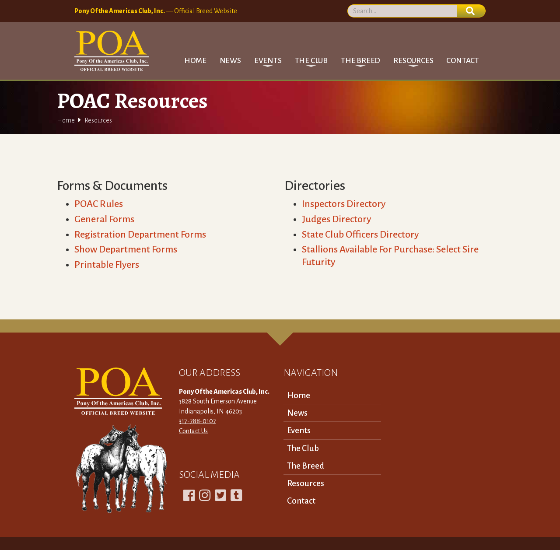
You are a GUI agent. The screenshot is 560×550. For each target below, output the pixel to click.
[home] (111, 51)
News (230, 60)
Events (299, 430)
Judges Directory (336, 219)
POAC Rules (98, 204)
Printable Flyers (106, 264)
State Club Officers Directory (360, 234)
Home (195, 60)
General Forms (104, 219)
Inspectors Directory (343, 204)
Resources (305, 483)
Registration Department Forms (140, 234)
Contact (462, 60)
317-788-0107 (197, 420)
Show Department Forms (125, 249)
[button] (268, 60)
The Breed (305, 465)
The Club (303, 448)
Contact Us (193, 430)
